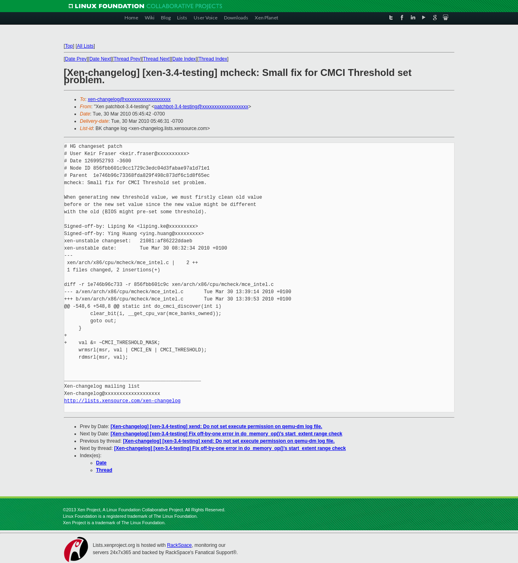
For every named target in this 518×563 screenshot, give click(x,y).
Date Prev (76, 59)
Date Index (184, 59)
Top (69, 46)
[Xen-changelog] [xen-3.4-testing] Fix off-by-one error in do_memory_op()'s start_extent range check (227, 434)
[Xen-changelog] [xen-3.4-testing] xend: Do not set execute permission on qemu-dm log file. (216, 426)
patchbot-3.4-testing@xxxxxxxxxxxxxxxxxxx (201, 106)
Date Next (100, 59)
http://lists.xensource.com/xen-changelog (122, 400)
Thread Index (213, 59)
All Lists (85, 46)
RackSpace (179, 545)
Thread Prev (127, 59)
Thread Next (156, 59)
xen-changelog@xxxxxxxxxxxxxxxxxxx (129, 99)
